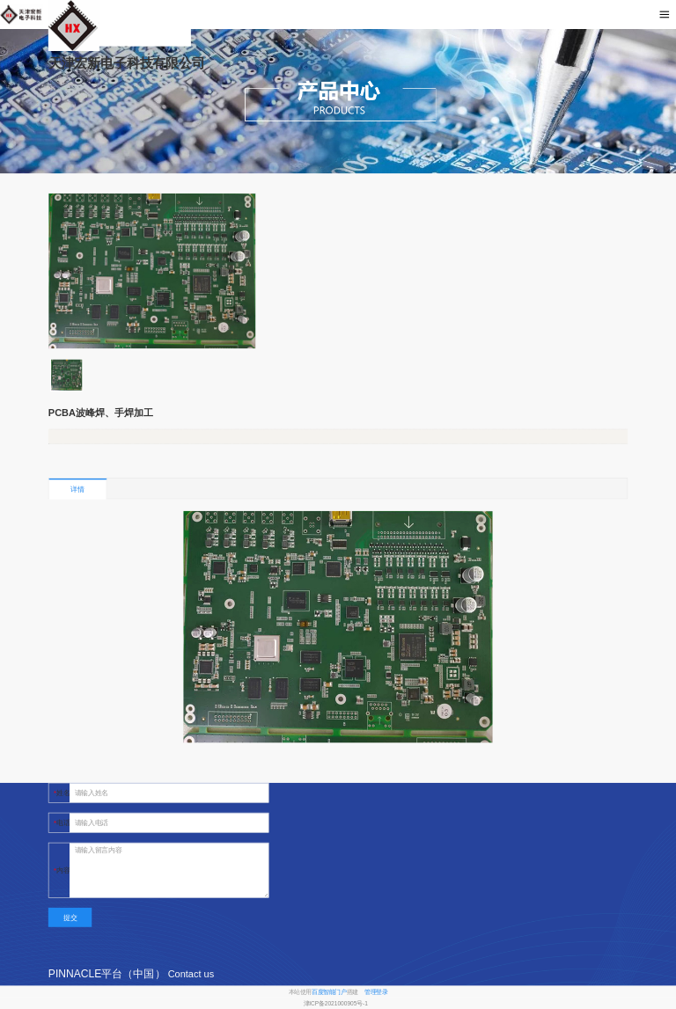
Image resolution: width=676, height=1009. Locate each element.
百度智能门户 (329, 991)
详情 (77, 490)
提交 (70, 917)
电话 (63, 823)
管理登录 (375, 991)
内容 (63, 870)
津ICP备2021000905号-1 (336, 1003)
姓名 (63, 793)
